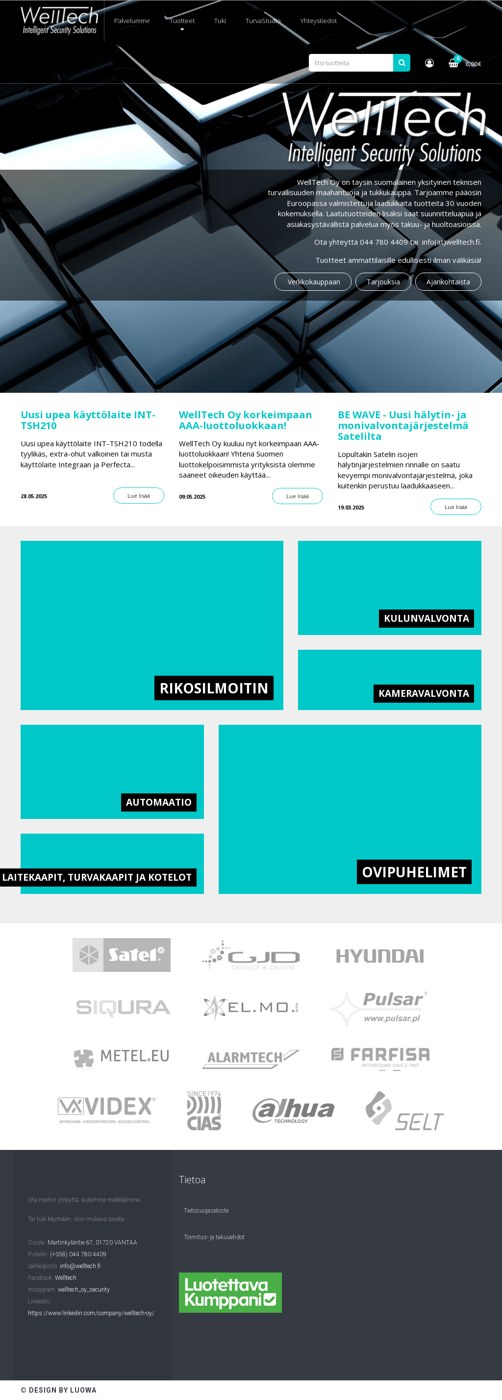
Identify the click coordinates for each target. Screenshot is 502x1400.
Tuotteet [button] (182, 24)
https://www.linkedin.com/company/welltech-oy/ (91, 1313)
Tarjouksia (383, 281)
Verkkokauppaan (313, 281)
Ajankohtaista (448, 281)
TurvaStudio (263, 20)
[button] (429, 62)
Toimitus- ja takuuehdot (214, 1237)
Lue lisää (138, 495)
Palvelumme (132, 20)
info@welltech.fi (80, 1266)
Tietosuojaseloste (206, 1210)
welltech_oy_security (84, 1289)
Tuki (220, 20)
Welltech (65, 1277)
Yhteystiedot (319, 20)
